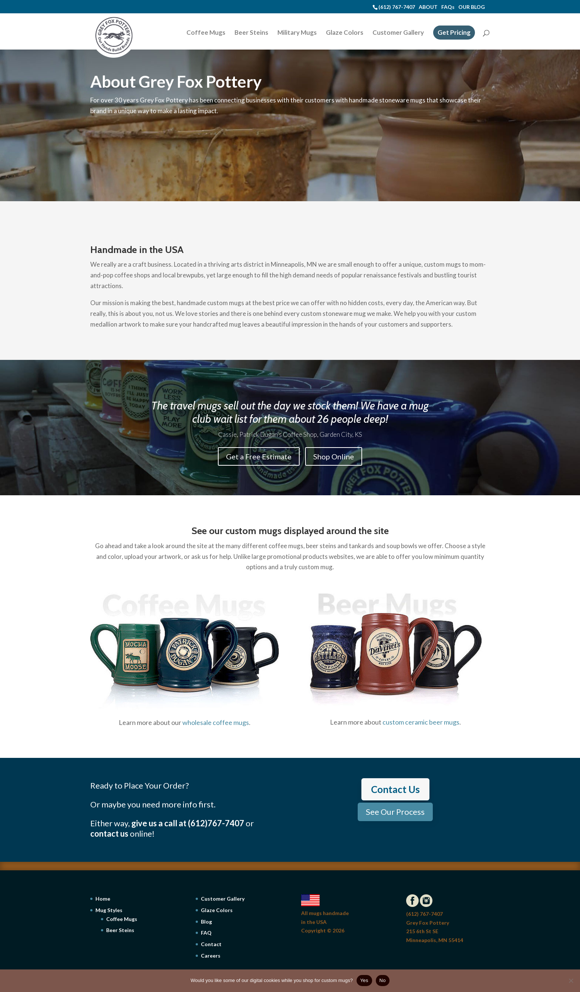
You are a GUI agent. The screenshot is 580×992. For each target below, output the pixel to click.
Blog (206, 921)
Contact (211, 944)
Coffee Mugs (205, 33)
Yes (364, 980)
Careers (210, 955)
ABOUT (428, 7)
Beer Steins (251, 33)
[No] (570, 980)
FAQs (448, 7)
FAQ (206, 932)
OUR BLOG (471, 7)
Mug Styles (108, 910)
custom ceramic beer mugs (420, 722)
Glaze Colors (344, 33)
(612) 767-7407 (396, 7)
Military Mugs (297, 33)
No (383, 980)
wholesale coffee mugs (215, 722)
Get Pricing (454, 32)
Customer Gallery (398, 33)
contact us (109, 834)
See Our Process (395, 812)
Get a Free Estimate (258, 456)
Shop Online (333, 456)
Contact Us (395, 789)
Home (102, 898)
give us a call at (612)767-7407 (187, 823)
